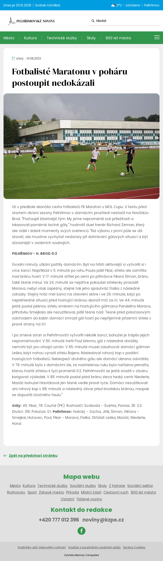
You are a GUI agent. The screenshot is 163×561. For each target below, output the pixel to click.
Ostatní (67, 499)
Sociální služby (83, 485)
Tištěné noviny (89, 499)
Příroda (72, 492)
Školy (91, 38)
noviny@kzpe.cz (103, 519)
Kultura (30, 38)
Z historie (117, 485)
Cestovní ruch (115, 492)
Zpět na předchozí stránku (31, 455)
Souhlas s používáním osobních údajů (94, 547)
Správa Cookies (134, 547)
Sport (32, 492)
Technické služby (62, 38)
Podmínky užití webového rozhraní (42, 547)
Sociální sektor (140, 485)
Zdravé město (51, 492)
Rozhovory (16, 492)
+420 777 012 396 (59, 519)
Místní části (91, 492)
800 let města (118, 38)
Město (9, 38)
